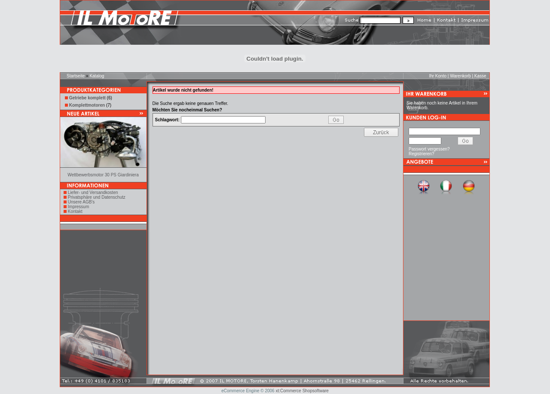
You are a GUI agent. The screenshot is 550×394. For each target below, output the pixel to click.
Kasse (480, 76)
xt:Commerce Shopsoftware (301, 390)
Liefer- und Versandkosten (93, 192)
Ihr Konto (437, 76)
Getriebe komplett (87, 97)
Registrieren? (421, 153)
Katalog (96, 76)
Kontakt (75, 211)
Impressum (78, 206)
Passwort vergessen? (429, 149)
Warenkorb (460, 76)
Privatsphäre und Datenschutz (96, 197)
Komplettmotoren (87, 105)
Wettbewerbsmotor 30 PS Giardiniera (102, 174)
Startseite (76, 76)
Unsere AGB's (81, 202)
